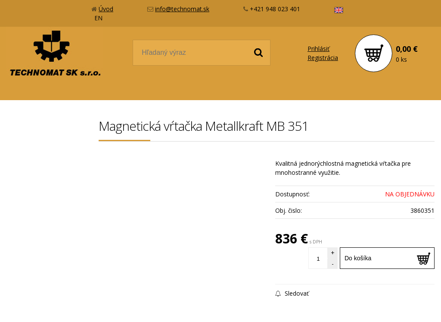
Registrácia (322, 58)
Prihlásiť (318, 48)
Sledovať (292, 293)
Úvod (106, 9)
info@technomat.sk (182, 9)
